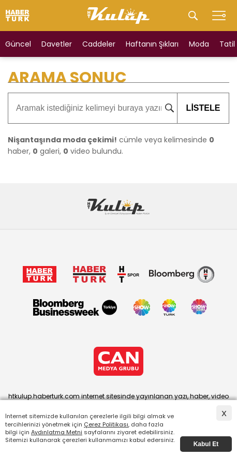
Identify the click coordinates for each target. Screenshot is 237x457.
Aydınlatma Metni (56, 432)
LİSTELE (198, 108)
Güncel (18, 44)
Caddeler (98, 44)
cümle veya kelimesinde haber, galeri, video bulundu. (111, 145)
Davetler (56, 44)
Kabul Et (206, 444)
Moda (199, 44)
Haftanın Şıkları (152, 44)
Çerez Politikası (106, 424)
